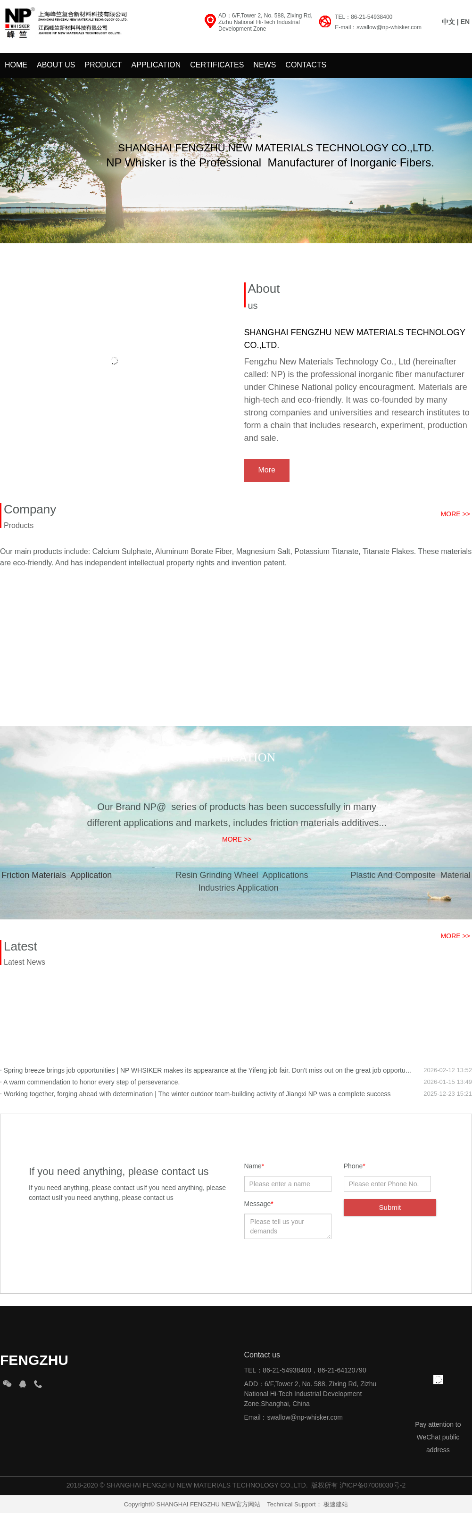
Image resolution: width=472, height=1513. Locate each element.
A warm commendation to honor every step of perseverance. (90, 1082)
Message (258, 1203)
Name (254, 1166)
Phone (354, 1166)
